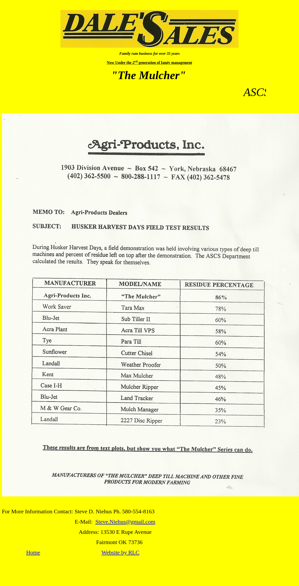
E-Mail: (85, 522)
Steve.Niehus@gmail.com (125, 522)
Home (33, 552)
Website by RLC (120, 552)
